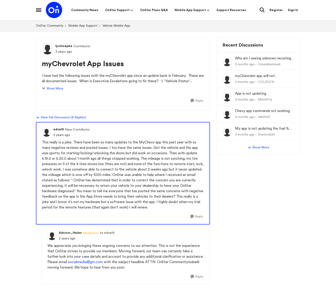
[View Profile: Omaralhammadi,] (227, 61)
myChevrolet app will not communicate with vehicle (256, 76)
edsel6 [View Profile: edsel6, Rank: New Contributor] (58, 129)
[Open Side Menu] (39, 10)
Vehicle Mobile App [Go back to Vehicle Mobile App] (116, 25)
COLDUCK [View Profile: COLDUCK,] (266, 82)
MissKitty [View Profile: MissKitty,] (265, 99)
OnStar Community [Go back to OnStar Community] (49, 25)
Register (276, 10)
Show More (52, 88)
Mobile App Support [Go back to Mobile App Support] (82, 25)
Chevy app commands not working (262, 111)
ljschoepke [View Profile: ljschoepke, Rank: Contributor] (63, 46)
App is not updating (250, 93)
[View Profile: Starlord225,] (227, 131)
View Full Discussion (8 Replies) (61, 117)
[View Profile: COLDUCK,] (227, 79)
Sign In (293, 10)
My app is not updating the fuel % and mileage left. (262, 128)
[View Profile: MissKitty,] (227, 96)
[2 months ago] (245, 64)
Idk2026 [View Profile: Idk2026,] (264, 117)
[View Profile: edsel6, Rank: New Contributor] (46, 132)
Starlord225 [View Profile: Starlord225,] (266, 134)
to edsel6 (107, 232)
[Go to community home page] (54, 10)
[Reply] (197, 101)
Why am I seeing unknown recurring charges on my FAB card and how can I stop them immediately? (264, 58)
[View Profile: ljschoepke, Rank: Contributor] (47, 48)
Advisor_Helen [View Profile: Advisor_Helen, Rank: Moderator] (70, 232)
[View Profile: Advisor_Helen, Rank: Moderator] (51, 235)
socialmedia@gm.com (85, 262)
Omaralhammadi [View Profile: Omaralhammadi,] (269, 64)
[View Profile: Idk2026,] (227, 114)
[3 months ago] (245, 99)
